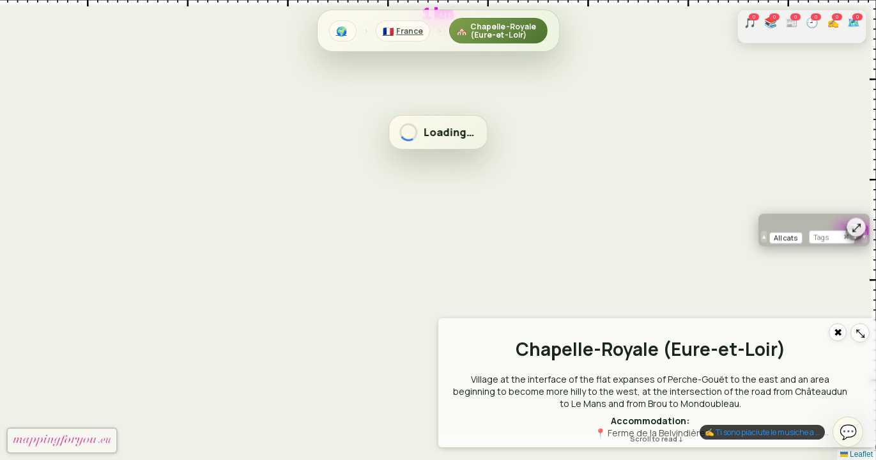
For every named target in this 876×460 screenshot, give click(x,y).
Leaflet (856, 454)
